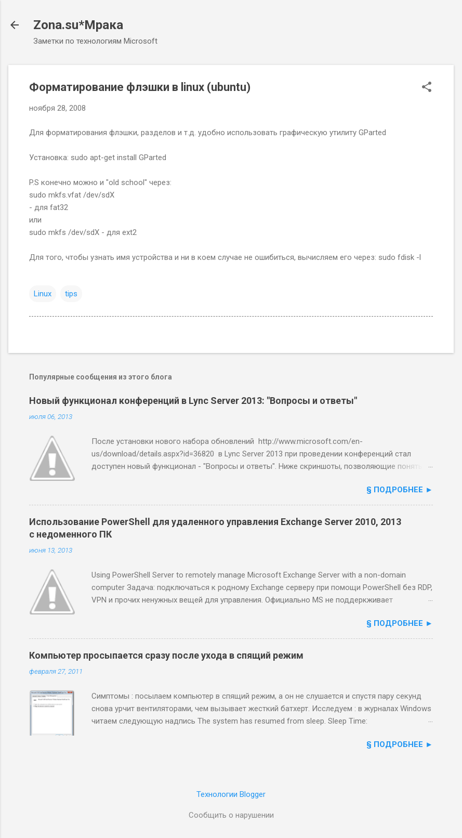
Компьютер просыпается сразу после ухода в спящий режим (166, 655)
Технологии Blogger (231, 794)
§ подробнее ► (399, 489)
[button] (426, 88)
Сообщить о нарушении (231, 815)
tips (71, 293)
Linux (42, 293)
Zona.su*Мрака (78, 25)
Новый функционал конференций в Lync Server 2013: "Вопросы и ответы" (193, 400)
